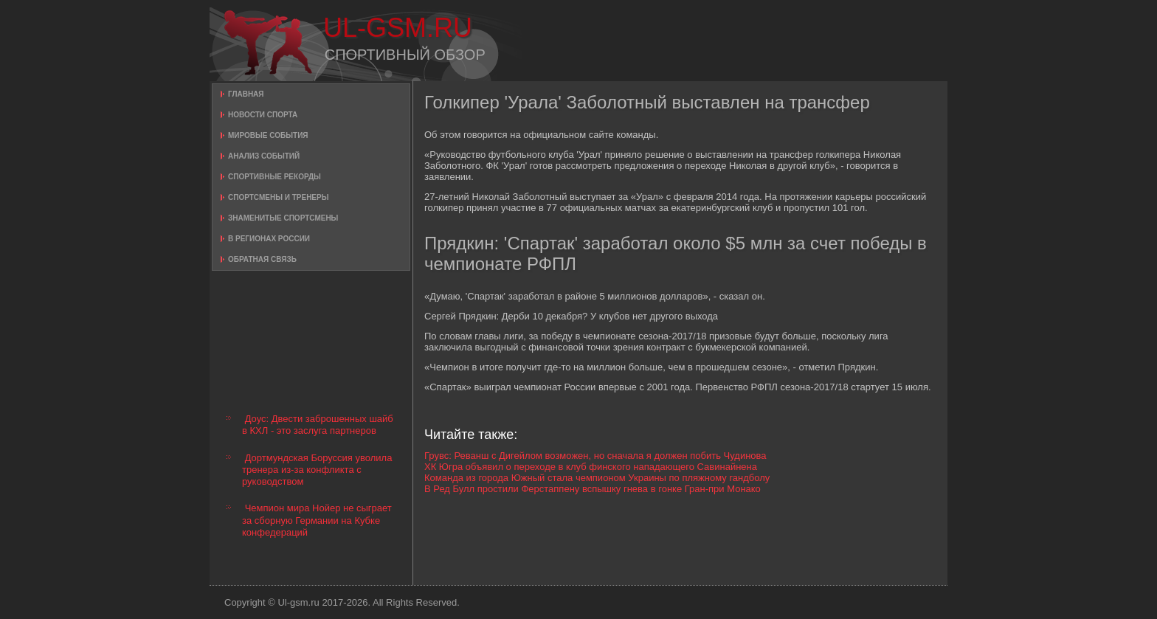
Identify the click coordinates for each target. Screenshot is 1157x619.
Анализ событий (264, 156)
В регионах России (269, 239)
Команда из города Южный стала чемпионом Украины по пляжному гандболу (597, 477)
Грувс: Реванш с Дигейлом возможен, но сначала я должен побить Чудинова (595, 455)
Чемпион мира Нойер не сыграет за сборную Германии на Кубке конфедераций (317, 520)
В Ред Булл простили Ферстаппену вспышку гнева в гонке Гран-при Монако (592, 488)
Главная (246, 94)
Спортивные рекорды (274, 177)
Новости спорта (262, 115)
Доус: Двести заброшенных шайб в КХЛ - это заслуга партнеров (317, 424)
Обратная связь (262, 259)
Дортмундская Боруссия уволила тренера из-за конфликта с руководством (317, 470)
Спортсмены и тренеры (278, 197)
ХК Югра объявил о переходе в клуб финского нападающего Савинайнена (590, 466)
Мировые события (268, 135)
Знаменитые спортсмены (283, 218)
